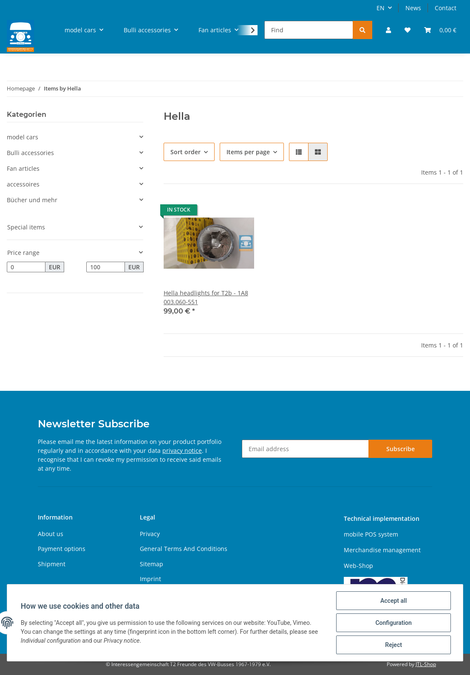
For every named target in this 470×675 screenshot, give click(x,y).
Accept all (393, 600)
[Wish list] (407, 30)
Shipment (51, 564)
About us (50, 534)
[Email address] (305, 449)
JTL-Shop (426, 664)
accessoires (23, 184)
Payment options (61, 549)
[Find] (308, 30)
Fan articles (23, 168)
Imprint (150, 579)
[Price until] (105, 267)
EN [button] (381, 8)
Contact (445, 8)
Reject (393, 644)
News (413, 8)
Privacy (150, 534)
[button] (388, 30)
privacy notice (182, 450)
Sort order (185, 152)
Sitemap (151, 564)
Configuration (393, 622)
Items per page (248, 152)
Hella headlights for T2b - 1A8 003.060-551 (206, 297)
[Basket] (440, 30)
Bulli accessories (30, 153)
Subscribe (400, 449)
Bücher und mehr (32, 200)
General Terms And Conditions (183, 549)
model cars (22, 137)
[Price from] (26, 267)
